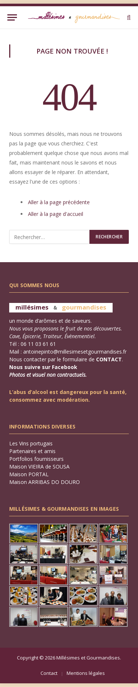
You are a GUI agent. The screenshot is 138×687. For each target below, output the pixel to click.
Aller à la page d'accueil (55, 213)
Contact (48, 673)
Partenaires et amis (32, 451)
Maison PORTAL (29, 474)
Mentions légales (86, 673)
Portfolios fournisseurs (36, 458)
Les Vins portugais (31, 443)
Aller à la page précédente (59, 202)
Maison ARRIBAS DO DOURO (44, 481)
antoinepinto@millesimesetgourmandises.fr (75, 351)
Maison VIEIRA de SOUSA (39, 466)
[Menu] (12, 17)
